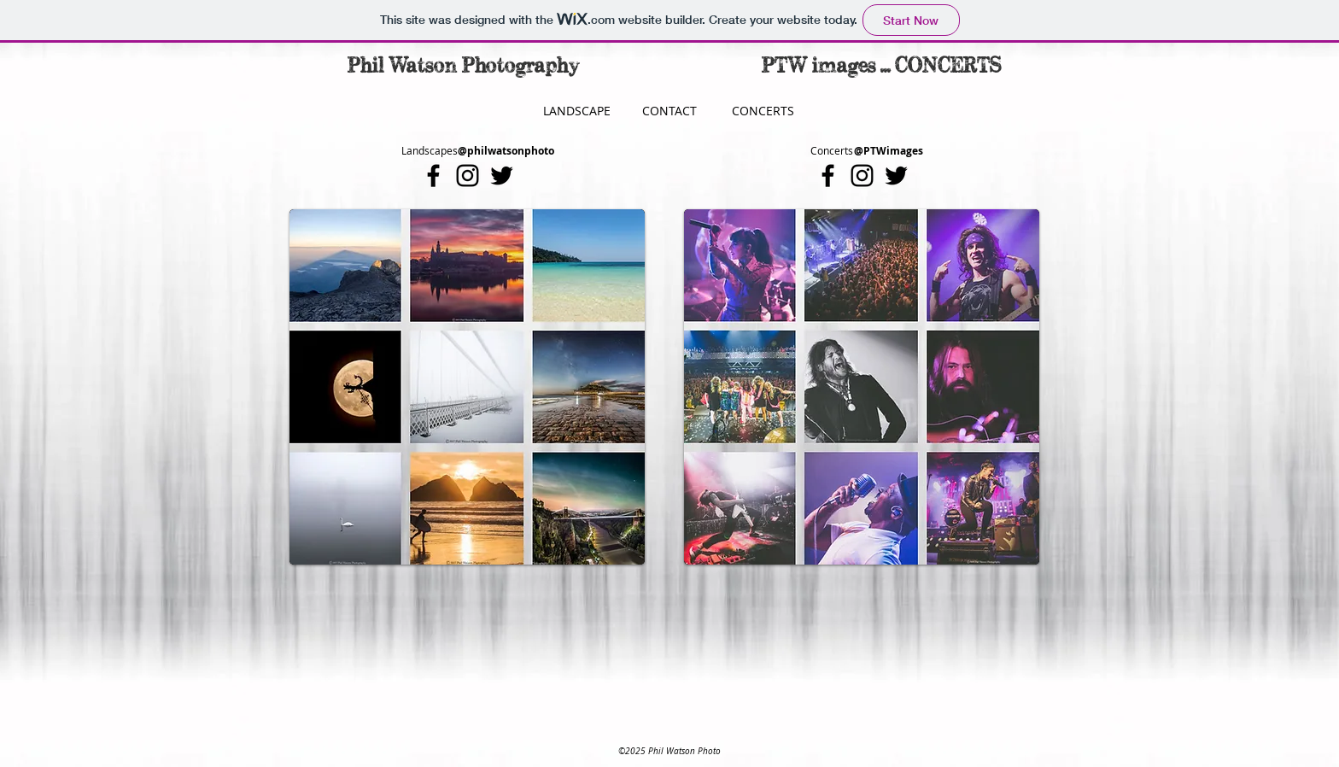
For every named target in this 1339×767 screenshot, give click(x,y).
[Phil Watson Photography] (463, 68)
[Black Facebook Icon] (433, 175)
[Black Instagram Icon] (467, 175)
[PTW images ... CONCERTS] (881, 68)
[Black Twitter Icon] (502, 175)
